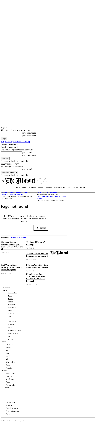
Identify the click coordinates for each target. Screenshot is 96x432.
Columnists (12, 321)
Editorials (11, 324)
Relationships (10, 362)
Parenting (9, 368)
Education (9, 344)
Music (10, 296)
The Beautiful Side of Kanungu (48, 192)
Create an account (9, 144)
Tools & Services (12, 408)
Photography (10, 385)
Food (7, 353)
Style (7, 350)
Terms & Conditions (13, 411)
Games (8, 347)
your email (27, 152)
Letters (10, 327)
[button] (3, 181)
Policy (8, 414)
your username (29, 132)
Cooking (9, 376)
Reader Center (11, 373)
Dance (10, 302)
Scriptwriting (12, 305)
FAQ (9, 336)
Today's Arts (12, 293)
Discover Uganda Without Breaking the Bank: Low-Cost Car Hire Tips (12, 245)
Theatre (10, 313)
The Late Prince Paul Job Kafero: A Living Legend (51, 197)
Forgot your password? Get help (15, 141)
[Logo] (20, 181)
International (10, 402)
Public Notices (13, 333)
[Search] (41, 228)
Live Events (9, 379)
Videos (10, 339)
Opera (10, 316)
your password (29, 135)
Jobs (7, 359)
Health (8, 356)
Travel (8, 365)
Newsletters (10, 405)
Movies (10, 299)
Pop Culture (12, 307)
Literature (11, 310)
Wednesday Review (14, 330)
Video (8, 382)
